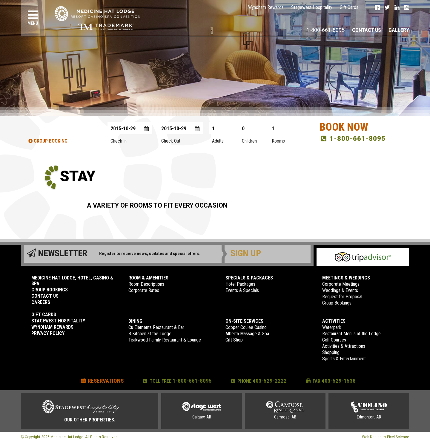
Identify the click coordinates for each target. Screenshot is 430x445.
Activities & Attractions (343, 346)
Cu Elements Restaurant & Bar (156, 327)
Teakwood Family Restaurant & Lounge (164, 340)
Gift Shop (234, 340)
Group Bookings (49, 290)
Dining (135, 321)
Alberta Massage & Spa (247, 333)
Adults (218, 141)
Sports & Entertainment (344, 358)
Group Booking (47, 141)
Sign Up (246, 253)
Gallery (398, 30)
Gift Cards (349, 7)
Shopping (331, 352)
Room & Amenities (148, 278)
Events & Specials (242, 290)
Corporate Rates (143, 290)
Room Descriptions (146, 284)
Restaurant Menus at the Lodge (351, 333)
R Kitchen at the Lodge (149, 333)
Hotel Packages (240, 284)
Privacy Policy (47, 333)
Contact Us (366, 30)
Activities (333, 321)
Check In (118, 141)
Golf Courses (334, 340)
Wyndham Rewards (266, 7)
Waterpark (331, 327)
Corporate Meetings (341, 284)
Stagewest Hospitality (311, 7)
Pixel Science (398, 437)
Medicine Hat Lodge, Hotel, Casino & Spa (72, 280)
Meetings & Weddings (346, 278)
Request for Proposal (342, 296)
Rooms (278, 141)
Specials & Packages (249, 278)
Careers (40, 302)
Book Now (344, 127)
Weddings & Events (340, 290)
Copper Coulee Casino (246, 327)
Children (249, 141)
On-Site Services (244, 321)
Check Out (170, 141)
